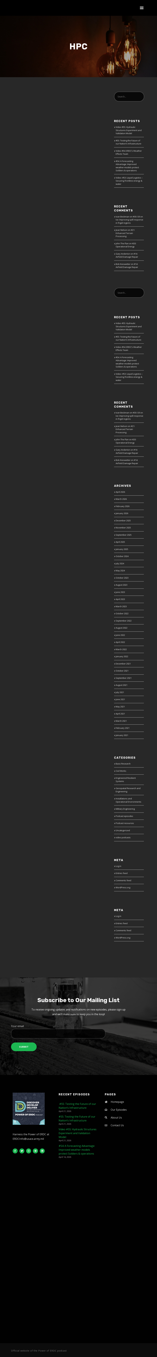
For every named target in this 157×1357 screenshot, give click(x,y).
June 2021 (120, 699)
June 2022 (120, 635)
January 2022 (122, 656)
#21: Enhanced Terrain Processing (125, 233)
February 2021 (122, 727)
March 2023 (121, 606)
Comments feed (123, 880)
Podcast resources (125, 823)
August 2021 (121, 685)
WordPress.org (123, 887)
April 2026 (120, 491)
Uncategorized (123, 830)
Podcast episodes (124, 816)
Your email (78, 1031)
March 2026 (121, 499)
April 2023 (120, 599)
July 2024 (120, 563)
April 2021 (120, 713)
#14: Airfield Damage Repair (127, 255)
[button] (142, 8)
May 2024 (120, 570)
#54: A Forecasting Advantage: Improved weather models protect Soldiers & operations (127, 166)
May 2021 (120, 706)
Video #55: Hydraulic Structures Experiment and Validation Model (129, 130)
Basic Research (123, 763)
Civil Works (121, 770)
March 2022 (121, 649)
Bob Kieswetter (123, 264)
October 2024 (122, 556)
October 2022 (122, 613)
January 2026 (122, 513)
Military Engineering (125, 808)
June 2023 (120, 592)
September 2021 (124, 677)
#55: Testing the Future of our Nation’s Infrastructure (128, 142)
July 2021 (120, 692)
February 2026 (122, 506)
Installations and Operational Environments (128, 800)
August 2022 (121, 627)
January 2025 (122, 549)
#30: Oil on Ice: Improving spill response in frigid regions (129, 219)
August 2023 (121, 584)
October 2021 (122, 670)
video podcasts (123, 837)
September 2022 (124, 620)
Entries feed (122, 873)
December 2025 (123, 520)
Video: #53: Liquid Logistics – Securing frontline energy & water (129, 180)
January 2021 (122, 735)
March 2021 (121, 720)
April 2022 (120, 642)
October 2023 (122, 577)
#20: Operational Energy (126, 245)
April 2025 (120, 541)
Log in (118, 866)
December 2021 (123, 663)
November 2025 (123, 527)
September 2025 (124, 534)
